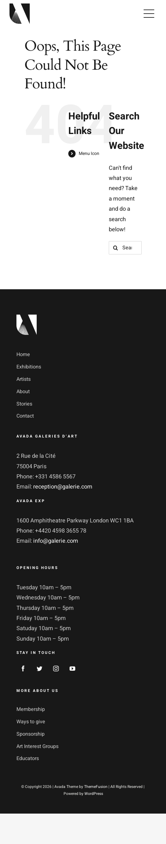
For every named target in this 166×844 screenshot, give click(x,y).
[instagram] (56, 668)
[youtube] (72, 668)
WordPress (93, 793)
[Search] (115, 247)
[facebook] (23, 668)
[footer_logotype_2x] (26, 317)
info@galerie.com (55, 541)
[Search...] (125, 247)
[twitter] (39, 668)
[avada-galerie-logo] (19, 6)
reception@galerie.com (62, 487)
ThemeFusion (96, 787)
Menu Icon (89, 153)
